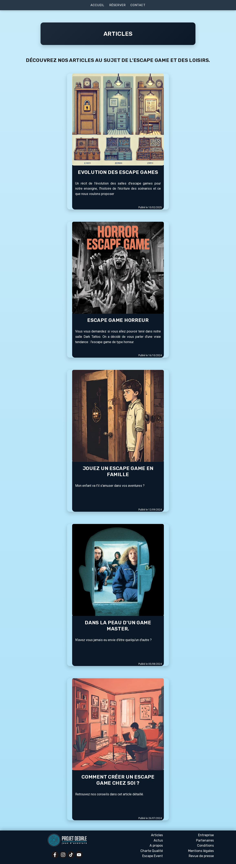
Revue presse (201, 856)
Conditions (205, 845)
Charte (151, 851)
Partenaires (205, 840)
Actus (158, 840)
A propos (156, 845)
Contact (137, 5)
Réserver (117, 5)
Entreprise (206, 835)
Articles (157, 835)
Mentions (201, 851)
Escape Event (152, 856)
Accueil (97, 5)
